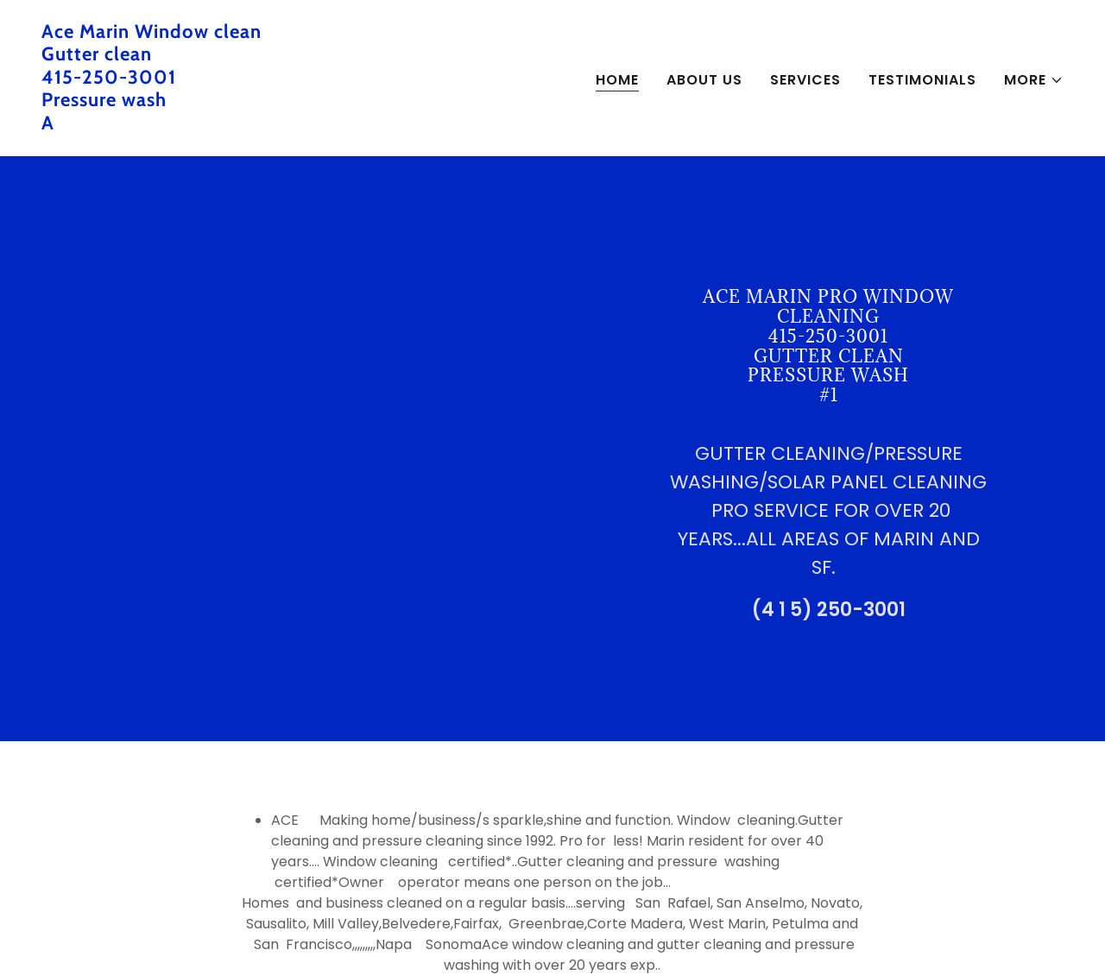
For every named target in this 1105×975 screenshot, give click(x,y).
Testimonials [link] (922, 80)
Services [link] (805, 80)
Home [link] (617, 80)
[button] (1034, 80)
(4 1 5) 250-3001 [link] (829, 609)
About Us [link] (704, 80)
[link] (290, 125)
